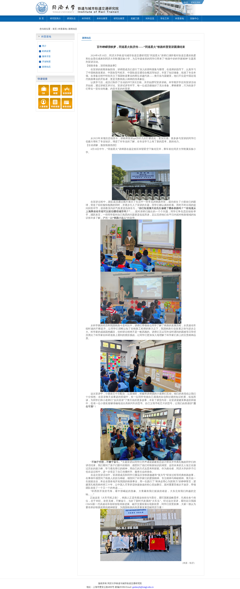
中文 (186, 2)
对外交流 (150, 18)
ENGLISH (195, 2)
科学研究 (86, 18)
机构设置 (46, 51)
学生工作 (164, 18)
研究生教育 (119, 18)
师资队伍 (71, 18)
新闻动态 (72, 29)
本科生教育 (102, 18)
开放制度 (46, 61)
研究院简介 (55, 18)
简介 (44, 46)
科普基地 (179, 18)
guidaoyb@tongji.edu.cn (143, 587)
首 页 (41, 18)
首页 (54, 29)
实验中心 (194, 18)
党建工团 (135, 18)
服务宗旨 (46, 56)
